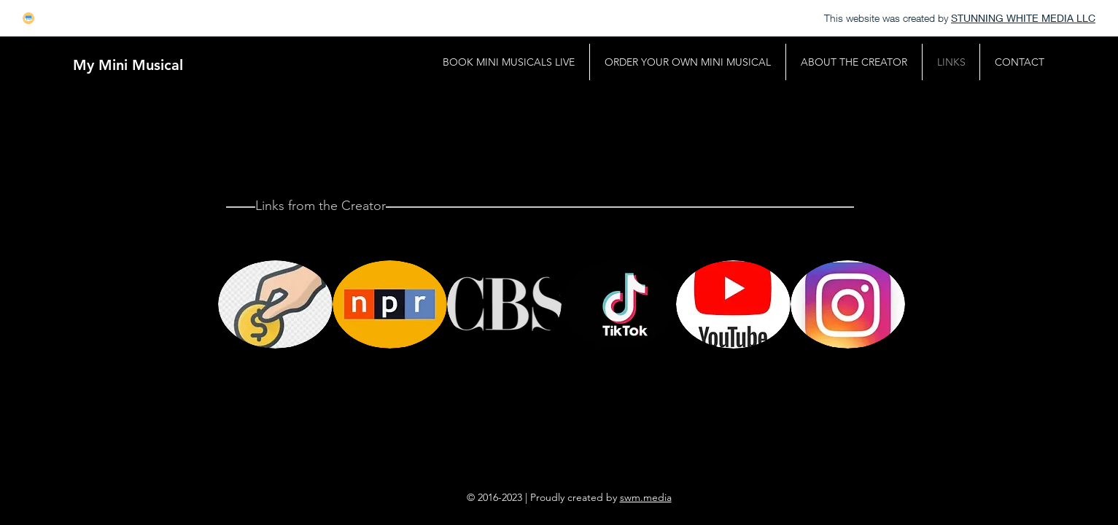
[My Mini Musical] (128, 65)
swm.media (646, 497)
